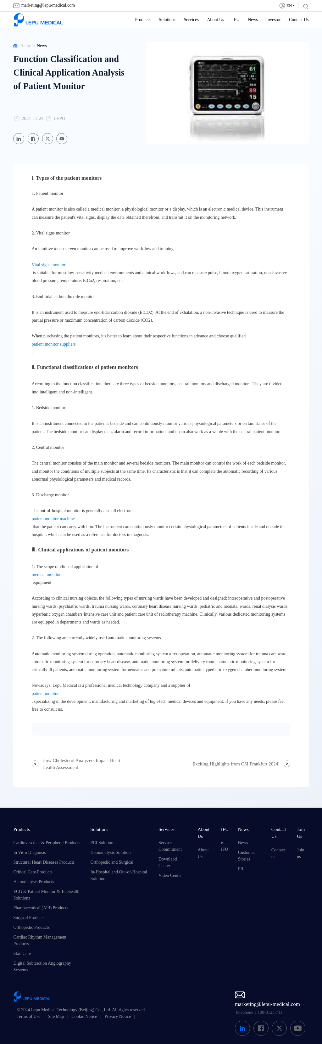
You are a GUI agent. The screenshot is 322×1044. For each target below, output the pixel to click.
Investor (273, 19)
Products (143, 19)
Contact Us (299, 19)
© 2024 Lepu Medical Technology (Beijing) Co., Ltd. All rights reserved (81, 1009)
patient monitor (45, 693)
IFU (236, 19)
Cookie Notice (84, 1016)
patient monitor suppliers (54, 344)
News (253, 19)
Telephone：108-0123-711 (258, 1012)
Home (25, 45)
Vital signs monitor (48, 264)
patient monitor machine (53, 518)
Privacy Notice (118, 1016)
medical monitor (46, 574)
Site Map (56, 1016)
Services (191, 19)
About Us (215, 19)
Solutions (167, 19)
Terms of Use (28, 1016)
